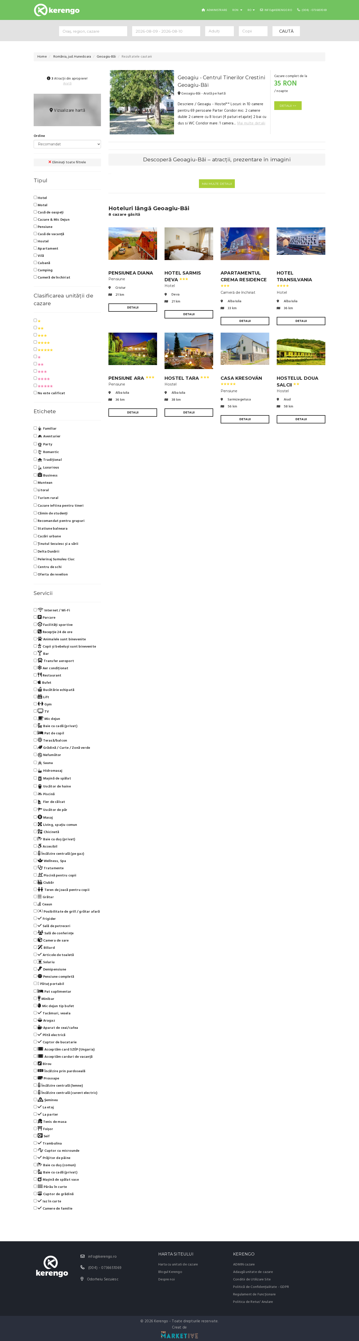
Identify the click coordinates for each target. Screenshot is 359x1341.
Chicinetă (46, 832)
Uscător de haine (52, 786)
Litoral (41, 490)
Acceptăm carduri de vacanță (63, 1056)
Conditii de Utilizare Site (252, 1279)
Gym (43, 704)
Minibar (44, 999)
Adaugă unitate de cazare (253, 1272)
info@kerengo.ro (276, 10)
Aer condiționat (51, 668)
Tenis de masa (50, 1122)
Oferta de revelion (51, 574)
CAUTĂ (286, 31)
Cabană (42, 263)
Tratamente (49, 868)
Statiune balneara (51, 529)
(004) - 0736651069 (312, 10)
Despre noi (166, 1279)
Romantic (46, 452)
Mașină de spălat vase (56, 1179)
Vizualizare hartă (67, 110)
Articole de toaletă (54, 955)
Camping (43, 270)
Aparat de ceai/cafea (56, 1028)
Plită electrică (50, 1035)
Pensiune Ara (131, 378)
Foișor (43, 1129)
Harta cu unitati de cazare (178, 1264)
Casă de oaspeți (49, 212)
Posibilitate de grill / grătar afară (67, 911)
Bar (41, 654)
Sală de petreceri (52, 926)
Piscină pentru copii (55, 875)
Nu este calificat (49, 393)
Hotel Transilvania (294, 278)
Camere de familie (53, 1208)
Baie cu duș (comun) (55, 1165)
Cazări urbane (47, 536)
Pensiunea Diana (130, 273)
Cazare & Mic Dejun (52, 219)
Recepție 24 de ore (53, 632)
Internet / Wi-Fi (52, 610)
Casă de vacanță (49, 234)
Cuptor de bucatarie (55, 1042)
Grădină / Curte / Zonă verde (62, 748)
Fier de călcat (49, 802)
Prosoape (46, 1078)
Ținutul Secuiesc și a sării (56, 544)
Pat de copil (49, 733)
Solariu (44, 962)
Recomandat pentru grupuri (59, 521)
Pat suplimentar (53, 991)
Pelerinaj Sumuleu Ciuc (54, 559)
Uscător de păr (50, 810)
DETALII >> (288, 105)
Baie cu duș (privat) (54, 839)
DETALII (132, 307)
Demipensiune (50, 969)
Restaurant (48, 675)
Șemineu (46, 1100)
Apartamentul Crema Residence (244, 278)
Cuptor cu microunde (56, 1150)
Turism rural (46, 498)
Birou (43, 1064)
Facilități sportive (53, 625)
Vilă (39, 256)
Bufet (43, 682)
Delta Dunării (46, 552)
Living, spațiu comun (55, 825)
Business (46, 475)
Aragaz (44, 1020)
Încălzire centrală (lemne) (58, 1085)
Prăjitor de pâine (52, 1158)
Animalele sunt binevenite (60, 639)
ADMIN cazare (244, 1264)
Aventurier (47, 436)
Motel (40, 205)
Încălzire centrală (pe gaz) (59, 854)
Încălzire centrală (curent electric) (65, 1093)
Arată (67, 84)
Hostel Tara (187, 378)
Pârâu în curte (50, 1187)
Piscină (44, 794)
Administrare (214, 10)
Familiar (45, 429)
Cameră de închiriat (52, 277)
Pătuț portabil (49, 984)
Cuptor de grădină (54, 1194)
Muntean (43, 483)
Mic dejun (47, 719)
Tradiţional (48, 460)
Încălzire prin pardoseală (60, 1071)
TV (41, 711)
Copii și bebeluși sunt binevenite (65, 646)
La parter (46, 1114)
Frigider (45, 919)
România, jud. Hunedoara (71, 57)
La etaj (44, 1107)
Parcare (44, 617)
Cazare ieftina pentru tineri (59, 506)
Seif (42, 1136)
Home (42, 57)
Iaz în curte (47, 1201)
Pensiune (43, 227)
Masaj (43, 817)
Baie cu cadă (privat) (55, 726)
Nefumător (47, 755)
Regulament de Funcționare (254, 1294)
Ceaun (43, 904)
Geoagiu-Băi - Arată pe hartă (202, 93)
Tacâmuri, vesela (52, 1013)
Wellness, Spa (50, 861)
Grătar (44, 897)
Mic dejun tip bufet (54, 1006)
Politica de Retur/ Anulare (253, 1302)
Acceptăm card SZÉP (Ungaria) (64, 1049)
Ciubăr (44, 882)
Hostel (41, 241)
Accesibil (45, 846)
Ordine (39, 136)
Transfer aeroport (54, 661)
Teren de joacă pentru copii (62, 890)
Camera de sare (51, 940)
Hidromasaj (48, 771)
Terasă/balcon (50, 740)
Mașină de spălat (52, 778)
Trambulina (48, 1143)
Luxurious (46, 468)
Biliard (44, 948)
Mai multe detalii (251, 123)
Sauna (43, 763)
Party (43, 444)
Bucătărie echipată (54, 690)
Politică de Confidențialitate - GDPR (261, 1287)
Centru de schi (48, 567)
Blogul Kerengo (170, 1272)
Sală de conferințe (54, 933)
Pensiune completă (54, 976)
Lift (41, 697)
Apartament (46, 248)
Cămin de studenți (51, 513)
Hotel (40, 198)
